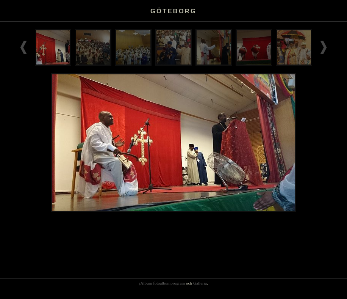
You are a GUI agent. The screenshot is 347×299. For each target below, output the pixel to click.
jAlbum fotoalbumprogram (162, 283)
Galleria (200, 283)
